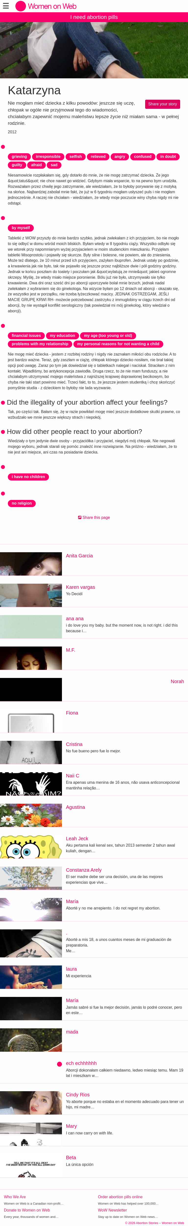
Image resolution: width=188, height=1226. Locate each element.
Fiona (72, 713)
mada (72, 1031)
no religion (22, 503)
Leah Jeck (77, 838)
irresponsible (48, 156)
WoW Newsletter (112, 1210)
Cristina (74, 744)
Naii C (72, 775)
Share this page (94, 517)
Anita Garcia (79, 555)
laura (71, 969)
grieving (19, 156)
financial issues (26, 335)
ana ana (74, 618)
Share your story (162, 104)
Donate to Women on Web (27, 1210)
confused (143, 156)
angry (120, 156)
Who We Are (15, 1197)
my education (62, 335)
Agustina (75, 807)
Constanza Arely (84, 870)
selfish (76, 156)
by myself (21, 228)
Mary (71, 1126)
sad (54, 165)
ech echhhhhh (81, 1063)
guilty (17, 165)
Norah (177, 681)
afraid (36, 165)
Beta (71, 1157)
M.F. (70, 650)
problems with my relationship (40, 344)
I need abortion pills (94, 17)
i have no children (28, 477)
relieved (98, 156)
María (72, 901)
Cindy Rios (78, 1094)
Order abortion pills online (120, 1197)
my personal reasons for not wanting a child (118, 344)
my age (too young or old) (108, 335)
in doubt (168, 156)
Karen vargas (80, 587)
